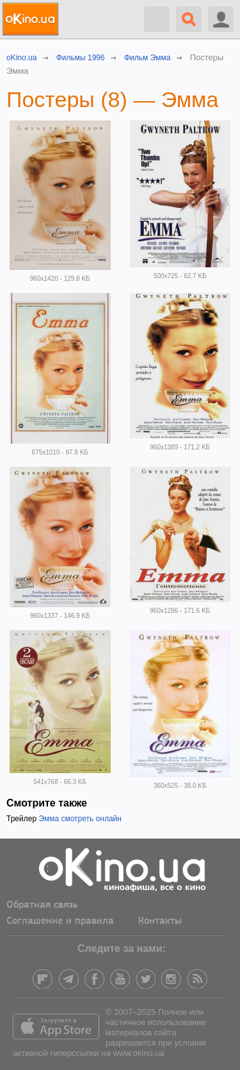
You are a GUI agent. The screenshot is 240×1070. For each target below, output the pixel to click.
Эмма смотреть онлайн (80, 818)
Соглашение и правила (60, 921)
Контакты (160, 921)
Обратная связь (42, 905)
